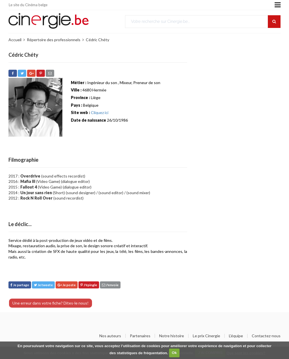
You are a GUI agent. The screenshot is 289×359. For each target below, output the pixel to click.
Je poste (67, 285)
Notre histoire (171, 336)
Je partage (19, 285)
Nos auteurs (110, 336)
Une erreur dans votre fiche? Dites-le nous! (50, 303)
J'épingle (88, 285)
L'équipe (236, 336)
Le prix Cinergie (206, 336)
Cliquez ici (99, 112)
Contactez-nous (266, 336)
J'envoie (110, 285)
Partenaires (140, 336)
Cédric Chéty (97, 39)
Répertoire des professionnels (53, 39)
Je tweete (43, 285)
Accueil (14, 39)
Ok (174, 353)
